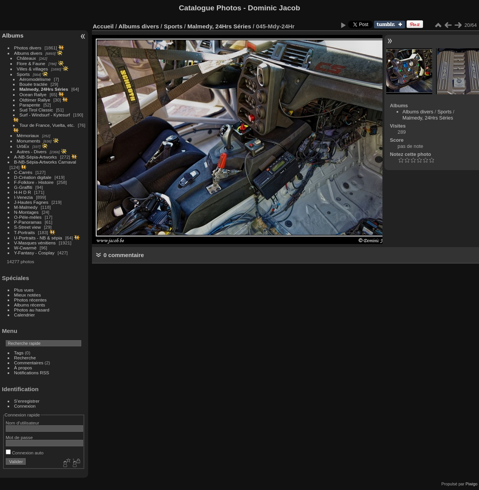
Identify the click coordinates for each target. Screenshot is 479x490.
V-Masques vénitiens (35, 242)
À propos (23, 367)
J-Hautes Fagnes (31, 202)
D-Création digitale (32, 177)
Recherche (25, 357)
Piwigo (471, 484)
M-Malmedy (26, 207)
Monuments (28, 140)
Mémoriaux (28, 135)
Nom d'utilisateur (22, 422)
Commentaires (29, 362)
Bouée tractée (34, 84)
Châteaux (26, 58)
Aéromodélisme (35, 79)
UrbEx (23, 146)
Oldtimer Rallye (35, 99)
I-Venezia (23, 197)
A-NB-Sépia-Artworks (35, 156)
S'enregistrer (26, 400)
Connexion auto (25, 452)
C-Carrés (23, 172)
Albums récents (29, 304)
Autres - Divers (32, 151)
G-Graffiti (23, 187)
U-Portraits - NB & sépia (38, 237)
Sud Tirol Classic (36, 109)
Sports (23, 74)
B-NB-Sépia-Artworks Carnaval (45, 161)
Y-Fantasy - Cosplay (34, 252)
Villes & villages (32, 68)
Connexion (25, 405)
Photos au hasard (31, 309)
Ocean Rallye (33, 94)
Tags (19, 352)
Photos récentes (30, 299)
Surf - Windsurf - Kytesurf (45, 114)
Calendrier (24, 314)
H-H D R (22, 192)
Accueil (103, 26)
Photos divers (27, 47)
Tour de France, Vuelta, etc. (47, 125)
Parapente (30, 104)
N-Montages (26, 212)
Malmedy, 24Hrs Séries (44, 89)
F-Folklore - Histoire (34, 182)
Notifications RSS (31, 372)
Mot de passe (19, 437)
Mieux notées (27, 294)
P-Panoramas (28, 222)
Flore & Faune (31, 63)
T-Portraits (24, 232)
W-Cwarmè (25, 247)
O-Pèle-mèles (28, 217)
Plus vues (24, 289)
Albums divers (28, 53)
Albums (12, 35)
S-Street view (27, 227)
